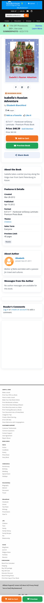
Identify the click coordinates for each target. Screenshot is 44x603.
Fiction (4, 447)
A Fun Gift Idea (6, 420)
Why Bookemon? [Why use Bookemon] (22, 8)
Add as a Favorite (14, 115)
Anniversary (6, 466)
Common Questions (8, 431)
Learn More (37, 28)
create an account (19, 309)
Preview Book (22, 145)
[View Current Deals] (22, 3)
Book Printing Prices (8, 575)
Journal (4, 550)
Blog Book (5, 547)
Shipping (4, 566)
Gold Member (27, 128)
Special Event (6, 474)
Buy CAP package (7, 568)
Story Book (5, 457)
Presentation (6, 512)
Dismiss (38, 25)
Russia (8, 242)
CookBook (5, 450)
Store (38, 21)
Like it (28, 115)
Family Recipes (6, 533)
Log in (5, 309)
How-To (4, 514)
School (4, 504)
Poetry (4, 452)
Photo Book (5, 455)
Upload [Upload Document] (31, 3)
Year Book (5, 507)
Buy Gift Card (6, 571)
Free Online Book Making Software (12, 405)
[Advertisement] (22, 344)
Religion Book (6, 552)
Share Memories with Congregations (13, 422)
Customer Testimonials (9, 428)
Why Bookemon (16, 588)
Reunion (4, 557)
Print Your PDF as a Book (9, 395)
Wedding (5, 471)
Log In (22, 11)
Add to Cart (22, 138)
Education (17, 21)
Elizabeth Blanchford (16, 105)
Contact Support (7, 433)
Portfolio (5, 555)
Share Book (22, 155)
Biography (5, 485)
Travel (4, 493)
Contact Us (17, 585)
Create (7, 21)
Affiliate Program (8, 585)
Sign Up (14, 11)
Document (5, 490)
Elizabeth (19, 258)
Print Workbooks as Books (10, 402)
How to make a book (8, 397)
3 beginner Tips (7, 415)
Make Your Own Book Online (11, 400)
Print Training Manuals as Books (12, 410)
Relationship (6, 538)
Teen (3, 526)
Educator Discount (7, 573)
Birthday (4, 469)
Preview (32, 599)
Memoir (4, 488)
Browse (28, 21)
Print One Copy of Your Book (10, 578)
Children (7, 222)
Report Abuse (6, 438)
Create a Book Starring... (9, 417)
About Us (25, 585)
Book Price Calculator (8, 563)
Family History (6, 531)
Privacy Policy (33, 585)
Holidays (5, 476)
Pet (3, 536)
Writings (4, 509)
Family (4, 528)
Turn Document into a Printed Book (13, 412)
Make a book (6, 392)
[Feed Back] (28, 11)
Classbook (5, 502)
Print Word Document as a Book (12, 407)
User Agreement (7, 435)
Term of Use (6, 588)
